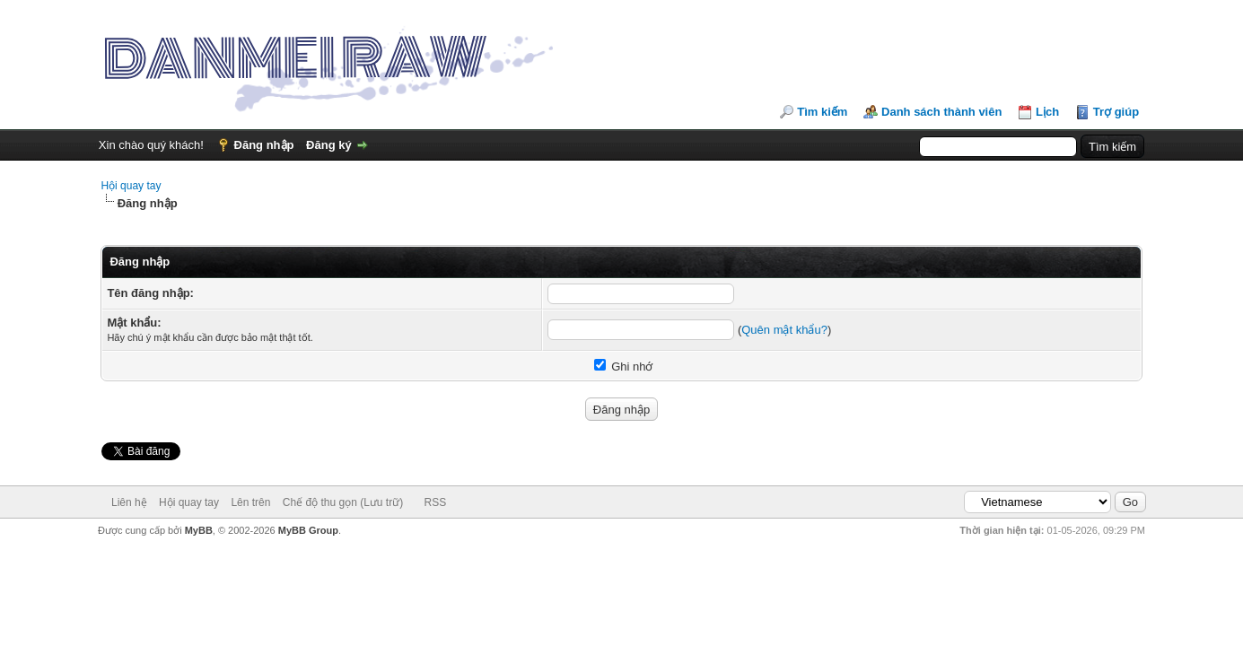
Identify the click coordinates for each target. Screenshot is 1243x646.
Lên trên (250, 502)
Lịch (1047, 111)
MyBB (199, 530)
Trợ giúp (1116, 111)
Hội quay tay (131, 185)
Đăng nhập (264, 145)
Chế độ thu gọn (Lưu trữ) (343, 502)
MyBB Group (308, 530)
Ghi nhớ (623, 366)
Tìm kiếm (822, 111)
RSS (436, 502)
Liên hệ (129, 502)
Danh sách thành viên (941, 111)
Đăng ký (329, 145)
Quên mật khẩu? (784, 329)
